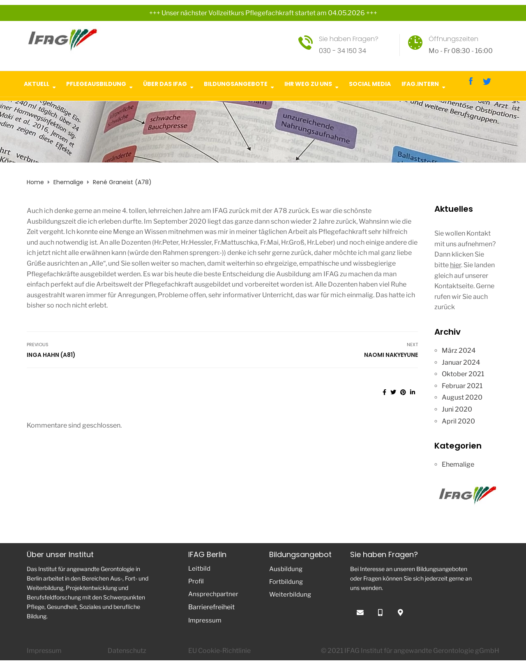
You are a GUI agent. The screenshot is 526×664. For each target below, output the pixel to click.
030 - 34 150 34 (342, 51)
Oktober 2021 (463, 374)
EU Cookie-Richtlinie (219, 651)
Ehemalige (458, 464)
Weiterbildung (290, 594)
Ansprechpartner (213, 594)
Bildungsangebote (236, 83)
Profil (196, 581)
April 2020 (458, 421)
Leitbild (199, 568)
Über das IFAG (165, 83)
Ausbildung (285, 569)
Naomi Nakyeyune (391, 355)
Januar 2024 (461, 362)
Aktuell (36, 83)
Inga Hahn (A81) (51, 355)
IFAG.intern (420, 83)
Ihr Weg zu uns (308, 83)
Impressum (204, 620)
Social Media (370, 83)
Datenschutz (127, 651)
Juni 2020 (457, 409)
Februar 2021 (462, 386)
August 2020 (462, 397)
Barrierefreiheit (211, 607)
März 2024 (458, 350)
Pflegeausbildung (96, 83)
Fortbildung (286, 581)
